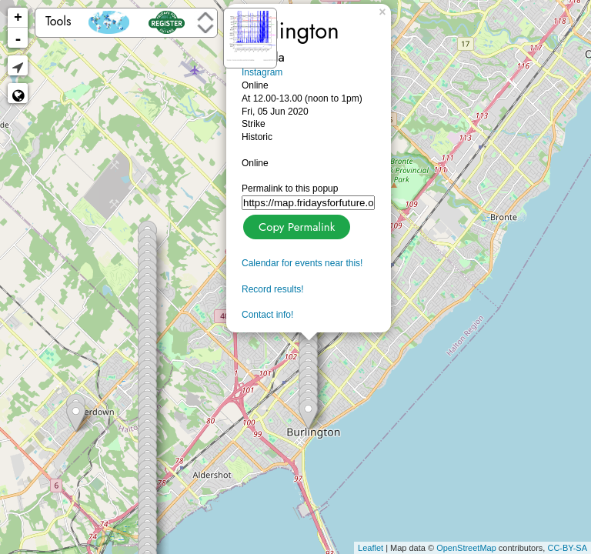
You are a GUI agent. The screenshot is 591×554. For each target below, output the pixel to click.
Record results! (273, 289)
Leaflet (370, 547)
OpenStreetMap (466, 547)
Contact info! (267, 314)
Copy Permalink (295, 225)
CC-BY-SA (567, 547)
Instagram (262, 72)
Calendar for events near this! (302, 263)
